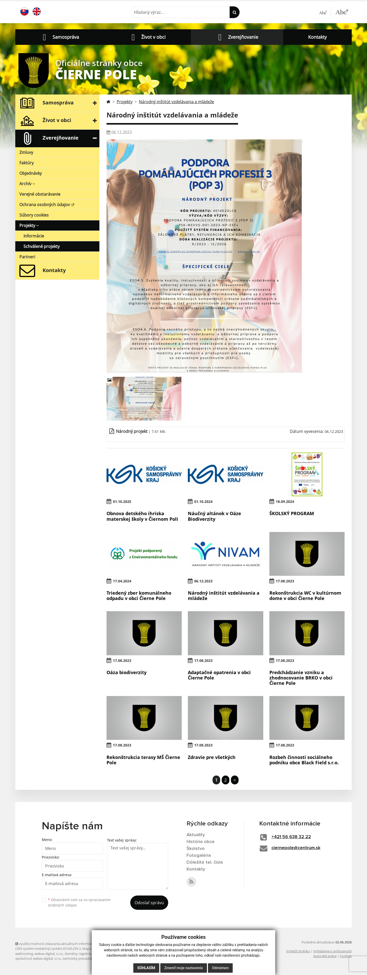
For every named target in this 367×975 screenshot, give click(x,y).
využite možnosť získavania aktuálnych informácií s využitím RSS (65, 943)
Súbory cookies (34, 215)
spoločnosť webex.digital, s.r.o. (38, 958)
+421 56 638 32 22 (291, 837)
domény (71, 953)
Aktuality (196, 835)
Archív (27, 183)
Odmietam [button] (220, 968)
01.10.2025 (122, 501)
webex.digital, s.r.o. (49, 953)
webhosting (24, 953)
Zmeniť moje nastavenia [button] (183, 968)
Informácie (33, 236)
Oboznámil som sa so (79, 902)
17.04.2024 (122, 581)
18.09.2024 (285, 501)
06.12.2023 (203, 581)
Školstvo (196, 848)
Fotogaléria (199, 855)
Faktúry (26, 163)
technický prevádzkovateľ (82, 958)
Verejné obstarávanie (39, 194)
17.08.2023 (285, 581)
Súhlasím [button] (146, 968)
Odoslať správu (149, 902)
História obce (201, 841)
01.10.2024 (203, 501)
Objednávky (30, 173)
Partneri (27, 257)
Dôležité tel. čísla (205, 862)
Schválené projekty (41, 246)
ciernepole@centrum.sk (295, 848)
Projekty (29, 225)
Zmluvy (26, 152)
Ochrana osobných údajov (45, 204)
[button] (59, 37)
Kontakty (317, 37)
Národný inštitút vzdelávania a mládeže (176, 101)
